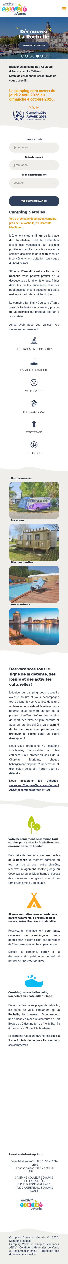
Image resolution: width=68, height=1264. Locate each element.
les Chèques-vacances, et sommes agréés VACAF (34, 785)
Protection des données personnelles (34, 1252)
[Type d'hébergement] (34, 183)
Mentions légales (20, 1240)
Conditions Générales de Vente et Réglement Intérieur (34, 1249)
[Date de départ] (34, 165)
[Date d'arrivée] (34, 148)
